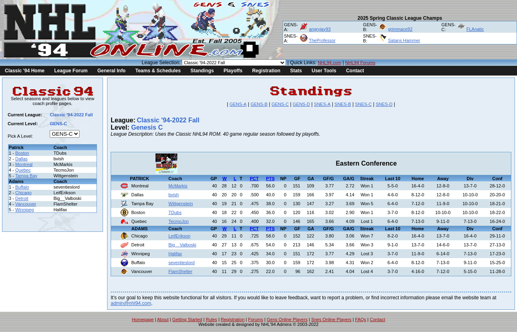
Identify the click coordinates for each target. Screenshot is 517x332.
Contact (355, 71)
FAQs (360, 319)
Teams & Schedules (158, 71)
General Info (111, 71)
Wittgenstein (180, 203)
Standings (202, 71)
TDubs (174, 212)
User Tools (324, 71)
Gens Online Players (287, 319)
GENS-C (280, 104)
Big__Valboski (182, 244)
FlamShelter (180, 271)
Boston (22, 153)
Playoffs (232, 71)
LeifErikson (179, 235)
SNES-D (384, 104)
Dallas (21, 158)
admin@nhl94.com (131, 303)
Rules (211, 319)
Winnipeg (24, 209)
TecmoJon (178, 221)
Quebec (23, 170)
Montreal (24, 164)
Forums (255, 319)
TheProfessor (322, 40)
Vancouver (25, 204)
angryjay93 (320, 29)
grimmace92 (400, 29)
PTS (270, 178)
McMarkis (177, 185)
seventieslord (181, 262)
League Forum (71, 71)
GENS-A (237, 104)
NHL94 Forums (360, 62)
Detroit (21, 198)
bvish (173, 194)
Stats (296, 71)
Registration (266, 71)
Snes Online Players (331, 319)
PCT (254, 178)
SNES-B (342, 104)
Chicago (23, 192)
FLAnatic (475, 29)
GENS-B (258, 104)
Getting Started (187, 319)
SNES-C (363, 104)
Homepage (143, 319)
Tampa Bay (26, 175)
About (163, 319)
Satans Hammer (404, 40)
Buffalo (22, 187)
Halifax (175, 253)
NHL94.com (329, 62)
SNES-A (322, 104)
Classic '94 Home (24, 71)
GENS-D (301, 104)
